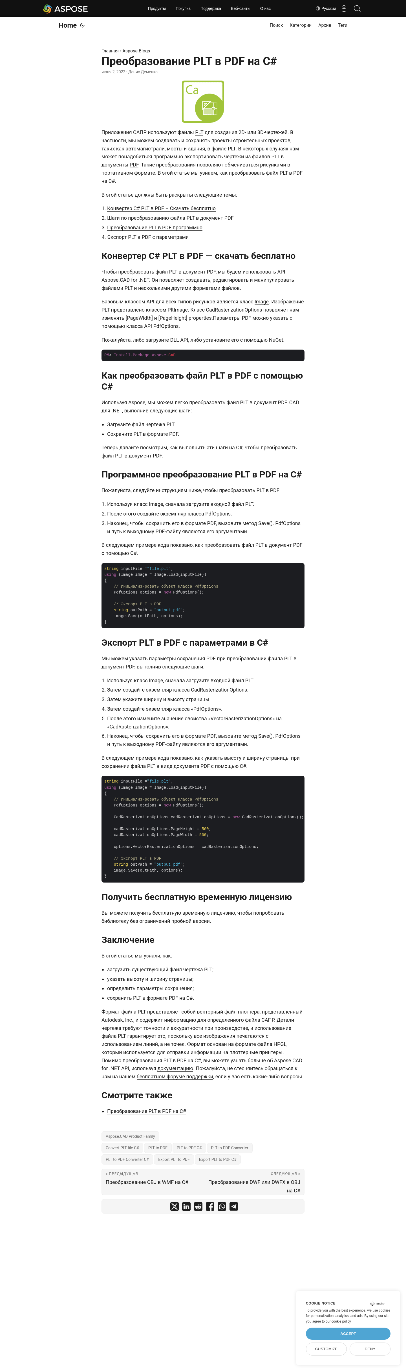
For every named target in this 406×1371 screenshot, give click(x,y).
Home (68, 25)
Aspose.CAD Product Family (130, 1136)
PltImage (177, 310)
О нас (265, 8)
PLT (199, 132)
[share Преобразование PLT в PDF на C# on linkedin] (186, 1207)
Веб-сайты (240, 8)
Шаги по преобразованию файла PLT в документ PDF (170, 218)
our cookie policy (338, 1321)
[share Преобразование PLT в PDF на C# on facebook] (210, 1207)
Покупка (183, 8)
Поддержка (210, 8)
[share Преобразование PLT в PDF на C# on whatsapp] (222, 1207)
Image (262, 302)
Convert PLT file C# (122, 1148)
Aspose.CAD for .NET (125, 280)
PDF (134, 165)
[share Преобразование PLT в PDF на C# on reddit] (198, 1207)
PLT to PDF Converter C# (127, 1159)
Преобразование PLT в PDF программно (154, 227)
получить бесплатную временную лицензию (182, 913)
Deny (370, 1349)
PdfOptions (166, 326)
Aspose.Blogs (136, 51)
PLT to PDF (157, 1148)
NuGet (276, 340)
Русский (323, 8)
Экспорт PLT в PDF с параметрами (148, 237)
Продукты (157, 8)
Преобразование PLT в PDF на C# (146, 1111)
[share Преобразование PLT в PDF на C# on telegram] (234, 1207)
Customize (326, 1349)
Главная (110, 51)
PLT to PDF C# (189, 1148)
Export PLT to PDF (174, 1159)
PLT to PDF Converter (229, 1148)
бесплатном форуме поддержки (175, 1076)
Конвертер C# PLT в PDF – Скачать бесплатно (161, 208)
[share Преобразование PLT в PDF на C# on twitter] (174, 1207)
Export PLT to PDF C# (218, 1159)
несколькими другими (164, 288)
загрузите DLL (162, 340)
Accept (348, 1334)
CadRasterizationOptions (234, 310)
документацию (175, 1068)
